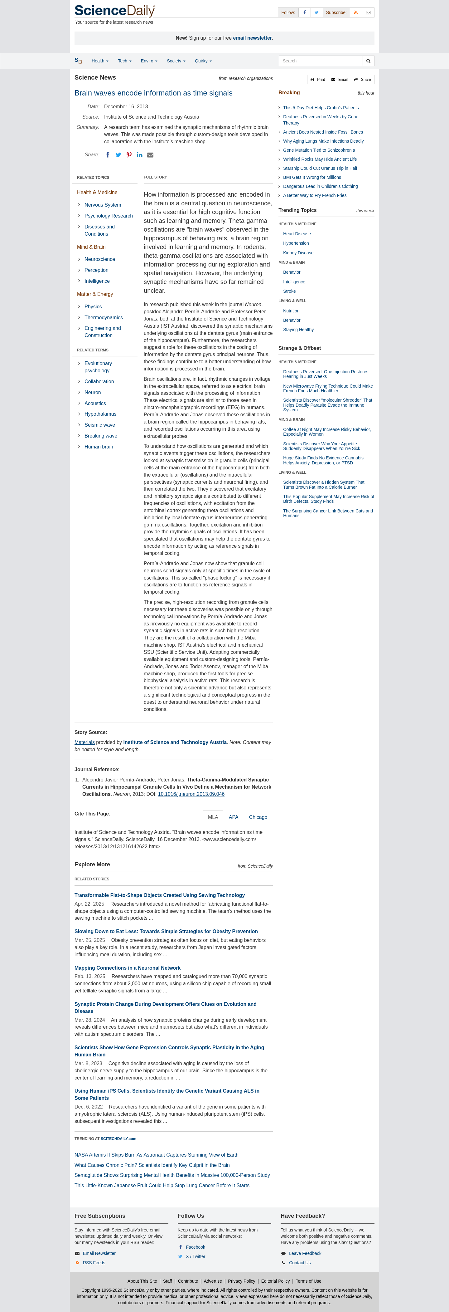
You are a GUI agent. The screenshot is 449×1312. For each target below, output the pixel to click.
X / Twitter (195, 1256)
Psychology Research (108, 215)
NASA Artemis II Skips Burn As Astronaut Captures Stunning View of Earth (157, 1155)
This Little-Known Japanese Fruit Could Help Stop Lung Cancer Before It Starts (162, 1185)
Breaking (289, 92)
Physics (93, 306)
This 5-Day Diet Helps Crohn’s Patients (321, 107)
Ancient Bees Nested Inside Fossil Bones (323, 132)
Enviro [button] (149, 60)
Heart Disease (297, 233)
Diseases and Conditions (99, 230)
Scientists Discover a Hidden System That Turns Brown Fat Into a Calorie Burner (323, 484)
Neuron (92, 392)
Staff (167, 1281)
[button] (317, 79)
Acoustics (95, 403)
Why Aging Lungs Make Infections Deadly (323, 141)
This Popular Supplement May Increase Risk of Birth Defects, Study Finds (328, 499)
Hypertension (296, 243)
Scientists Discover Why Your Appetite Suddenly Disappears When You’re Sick (321, 446)
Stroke (289, 291)
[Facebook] (108, 155)
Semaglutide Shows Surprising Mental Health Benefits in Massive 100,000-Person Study (172, 1175)
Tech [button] (124, 60)
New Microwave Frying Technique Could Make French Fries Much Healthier (328, 388)
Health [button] (100, 60)
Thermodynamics (103, 317)
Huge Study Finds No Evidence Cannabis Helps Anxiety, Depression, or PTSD (323, 460)
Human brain (98, 446)
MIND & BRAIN (291, 262)
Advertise (213, 1281)
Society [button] (176, 60)
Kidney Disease (298, 252)
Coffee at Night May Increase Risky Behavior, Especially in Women (327, 432)
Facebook (195, 1247)
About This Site (142, 1281)
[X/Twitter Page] (317, 12)
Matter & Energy (95, 294)
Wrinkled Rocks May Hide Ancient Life (320, 159)
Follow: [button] (288, 12)
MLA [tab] (213, 817)
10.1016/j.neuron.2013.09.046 (191, 794)
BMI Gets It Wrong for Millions (312, 177)
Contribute (188, 1281)
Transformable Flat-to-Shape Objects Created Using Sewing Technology (160, 895)
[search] (368, 61)
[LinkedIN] (139, 155)
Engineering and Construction (102, 332)
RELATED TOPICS (93, 177)
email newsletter (252, 38)
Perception (96, 270)
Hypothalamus (100, 414)
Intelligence (97, 281)
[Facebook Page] (304, 12)
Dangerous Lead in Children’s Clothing (320, 186)
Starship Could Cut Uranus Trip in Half (320, 168)
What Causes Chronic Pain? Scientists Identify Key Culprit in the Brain (152, 1165)
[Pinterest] (129, 155)
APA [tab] (234, 817)
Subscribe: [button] (336, 12)
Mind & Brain (91, 247)
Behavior (291, 272)
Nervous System (102, 205)
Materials (85, 742)
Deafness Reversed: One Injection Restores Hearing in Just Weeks (325, 374)
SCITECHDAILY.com (118, 1139)
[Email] (150, 155)
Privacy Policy (241, 1281)
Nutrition (291, 310)
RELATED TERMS (93, 350)
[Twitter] (118, 155)
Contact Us (300, 1262)
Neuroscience (99, 259)
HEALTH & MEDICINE (297, 224)
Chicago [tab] (258, 817)
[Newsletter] (368, 12)
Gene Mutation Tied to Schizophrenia (319, 150)
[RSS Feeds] (356, 12)
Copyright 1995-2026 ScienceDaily (115, 1290)
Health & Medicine (97, 192)
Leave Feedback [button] (305, 1253)
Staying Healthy (298, 329)
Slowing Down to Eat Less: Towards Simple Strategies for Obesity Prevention (166, 931)
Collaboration (99, 381)
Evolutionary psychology (98, 367)
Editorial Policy (275, 1281)
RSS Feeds (94, 1262)
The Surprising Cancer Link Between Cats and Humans (328, 513)
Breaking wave (100, 435)
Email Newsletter (99, 1253)
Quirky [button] (203, 60)
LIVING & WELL (292, 301)
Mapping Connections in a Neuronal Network (128, 968)
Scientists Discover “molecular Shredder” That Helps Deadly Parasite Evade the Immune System (327, 405)
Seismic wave (99, 425)
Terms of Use (308, 1281)
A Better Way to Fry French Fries (314, 195)
